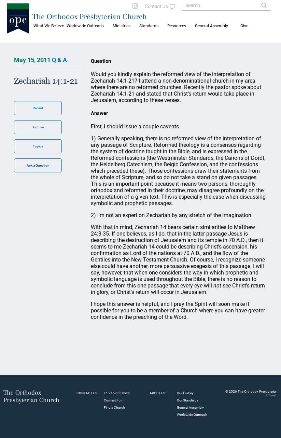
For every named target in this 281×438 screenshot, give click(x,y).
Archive (38, 127)
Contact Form (114, 400)
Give (244, 26)
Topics (38, 146)
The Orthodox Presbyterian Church (89, 16)
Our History (185, 393)
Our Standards (187, 400)
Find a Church (114, 407)
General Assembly (211, 26)
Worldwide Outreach (192, 414)
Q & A (59, 59)
